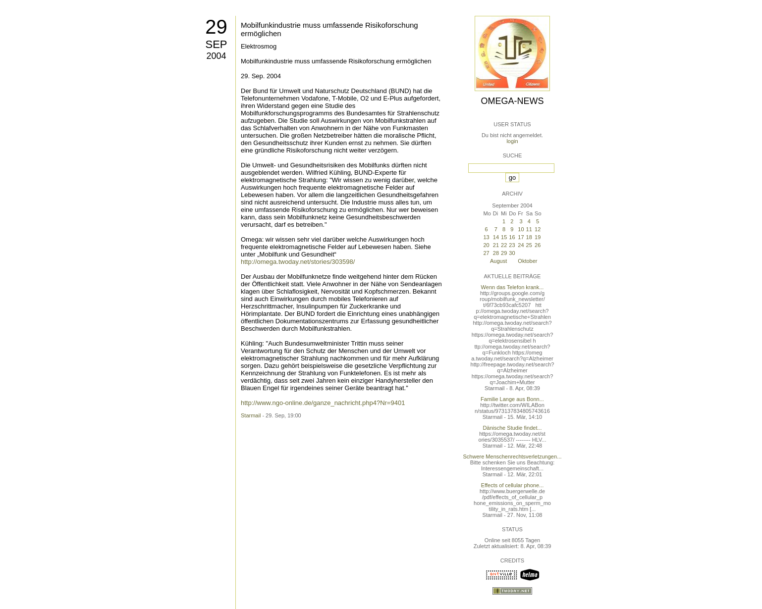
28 (496, 253)
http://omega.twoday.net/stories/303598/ (298, 261)
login (512, 141)
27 (486, 253)
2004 (216, 56)
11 (529, 229)
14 (496, 237)
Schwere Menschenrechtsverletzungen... (512, 456)
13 (486, 237)
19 (538, 237)
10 (521, 229)
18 (529, 237)
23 (512, 245)
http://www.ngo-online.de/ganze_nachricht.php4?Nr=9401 (323, 402)
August (498, 261)
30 (512, 253)
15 (504, 237)
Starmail (251, 415)
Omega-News (512, 101)
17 (521, 237)
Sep (216, 44)
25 (529, 245)
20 (486, 245)
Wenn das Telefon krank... (512, 287)
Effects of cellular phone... (512, 485)
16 (512, 237)
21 (496, 245)
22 (504, 245)
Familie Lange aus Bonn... (512, 399)
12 (538, 229)
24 (521, 245)
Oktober (527, 261)
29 (216, 27)
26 (538, 245)
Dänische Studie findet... (512, 428)
